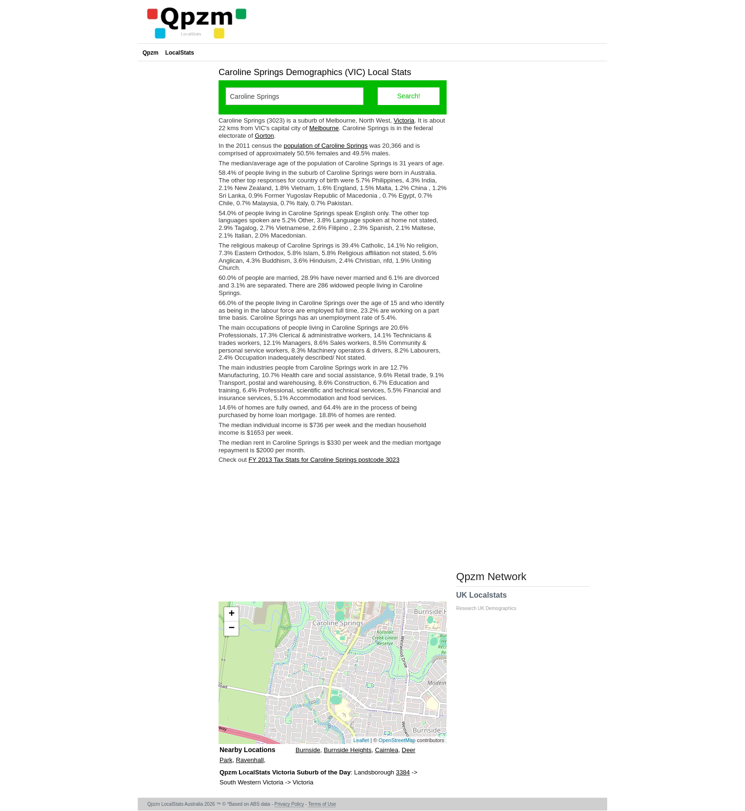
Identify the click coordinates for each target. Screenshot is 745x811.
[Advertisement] (333, 532)
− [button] (232, 628)
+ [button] (232, 614)
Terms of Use (322, 804)
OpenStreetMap (397, 740)
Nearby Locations (247, 750)
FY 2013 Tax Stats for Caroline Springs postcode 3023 (324, 459)
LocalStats (179, 52)
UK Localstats (491, 601)
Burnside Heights (347, 750)
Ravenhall (250, 759)
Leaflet (361, 740)
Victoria (403, 120)
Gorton (264, 135)
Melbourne (324, 128)
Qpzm (150, 52)
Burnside (308, 750)
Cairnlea (386, 750)
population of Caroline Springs (326, 145)
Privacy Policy (289, 804)
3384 (403, 772)
